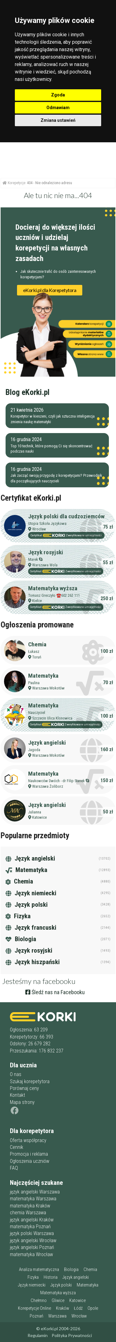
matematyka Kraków (30, 1206)
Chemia (37, 644)
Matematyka (43, 675)
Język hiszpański (33, 962)
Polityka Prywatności (72, 1335)
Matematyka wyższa (52, 588)
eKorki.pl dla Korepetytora (49, 290)
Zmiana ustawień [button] (58, 120)
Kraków (62, 1308)
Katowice (39, 817)
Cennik (16, 1147)
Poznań (36, 1316)
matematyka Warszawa (33, 1199)
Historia (51, 1277)
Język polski (27, 904)
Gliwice (58, 1300)
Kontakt (17, 1095)
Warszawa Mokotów (48, 688)
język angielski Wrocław (33, 1240)
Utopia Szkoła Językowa (47, 523)
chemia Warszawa (28, 1213)
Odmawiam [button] (58, 107)
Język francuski (31, 927)
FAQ (14, 1168)
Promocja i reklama (29, 1154)
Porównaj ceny (24, 1088)
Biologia (21, 939)
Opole (93, 1308)
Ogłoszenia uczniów (29, 1161)
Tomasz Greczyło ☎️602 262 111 (54, 595)
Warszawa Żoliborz (47, 786)
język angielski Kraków (32, 1220)
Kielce (37, 600)
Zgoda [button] (58, 94)
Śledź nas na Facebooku (55, 992)
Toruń (36, 657)
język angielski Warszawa (35, 1192)
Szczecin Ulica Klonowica (52, 718)
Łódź (78, 1308)
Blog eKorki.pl (27, 392)
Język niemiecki (31, 893)
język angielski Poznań (32, 1247)
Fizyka (18, 916)
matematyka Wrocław (31, 1254)
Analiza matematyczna (39, 1269)
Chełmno (39, 1300)
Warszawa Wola (45, 565)
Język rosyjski (45, 552)
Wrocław (39, 529)
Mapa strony (22, 1102)
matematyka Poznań (30, 1226)
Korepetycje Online (34, 1308)
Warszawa (57, 1316)
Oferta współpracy (28, 1140)
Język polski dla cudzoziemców (66, 516)
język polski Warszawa (32, 1233)
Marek (33, 559)
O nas (15, 1074)
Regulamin (38, 1335)
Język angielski (47, 742)
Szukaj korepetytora (29, 1081)
